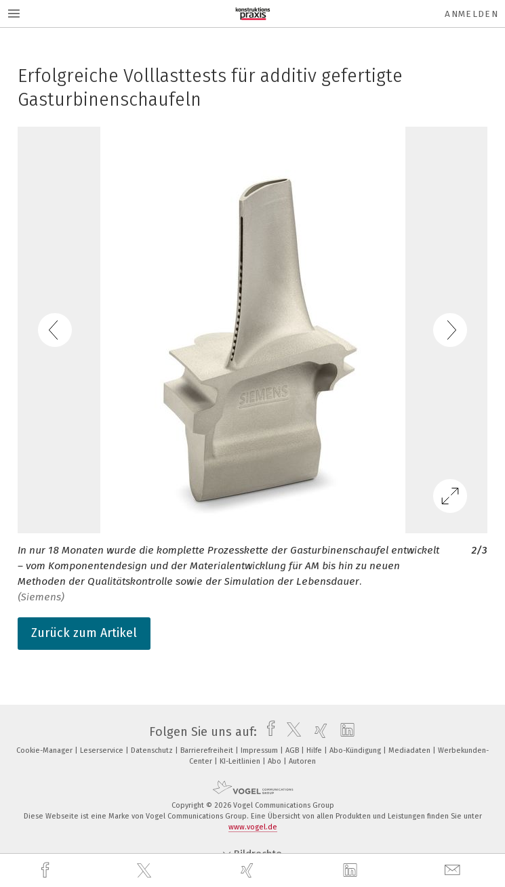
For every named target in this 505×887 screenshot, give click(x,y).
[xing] (248, 870)
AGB (293, 750)
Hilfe (315, 750)
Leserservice (102, 750)
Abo (275, 761)
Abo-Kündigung (356, 750)
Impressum (260, 750)
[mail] (454, 870)
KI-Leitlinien (241, 761)
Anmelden (471, 14)
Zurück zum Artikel (84, 632)
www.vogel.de (252, 827)
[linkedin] (352, 871)
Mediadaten (410, 750)
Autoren (302, 761)
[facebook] (46, 870)
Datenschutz (153, 750)
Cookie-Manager (45, 750)
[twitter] (146, 870)
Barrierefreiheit (207, 750)
